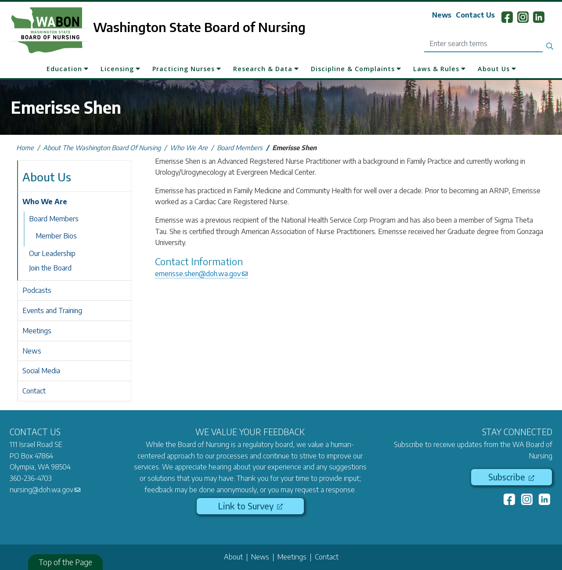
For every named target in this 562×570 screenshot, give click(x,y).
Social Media (41, 370)
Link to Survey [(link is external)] (250, 506)
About (233, 556)
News (441, 15)
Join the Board (50, 267)
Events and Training (52, 310)
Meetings (36, 330)
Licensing (117, 69)
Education (64, 69)
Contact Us (475, 15)
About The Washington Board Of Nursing (102, 148)
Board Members (240, 148)
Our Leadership (52, 253)
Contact (34, 390)
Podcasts (36, 290)
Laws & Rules (436, 69)
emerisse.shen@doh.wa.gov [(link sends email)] (201, 273)
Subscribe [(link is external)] (511, 477)
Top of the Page (65, 562)
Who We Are (189, 148)
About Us (494, 69)
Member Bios (56, 235)
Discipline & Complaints (353, 69)
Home (25, 148)
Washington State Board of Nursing (199, 27)
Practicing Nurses (183, 69)
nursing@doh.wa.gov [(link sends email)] (45, 489)
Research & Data (262, 69)
